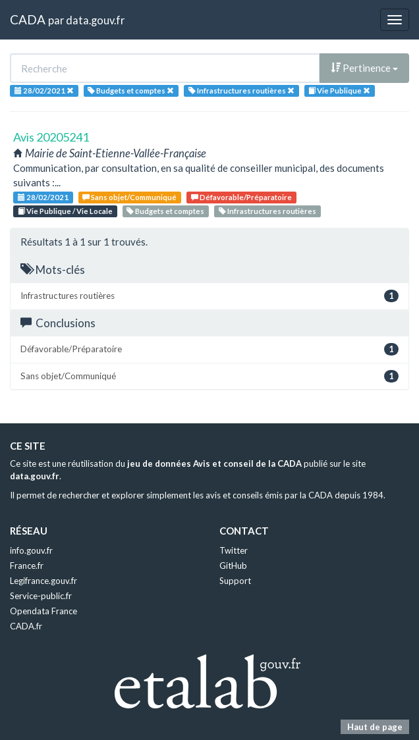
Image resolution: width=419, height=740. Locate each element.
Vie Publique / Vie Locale (65, 211)
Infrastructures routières (267, 211)
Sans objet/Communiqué (129, 197)
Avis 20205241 (51, 137)
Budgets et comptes (165, 211)
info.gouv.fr (31, 550)
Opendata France (43, 611)
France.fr (26, 565)
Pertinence (364, 68)
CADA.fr (26, 626)
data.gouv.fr (95, 20)
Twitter (233, 550)
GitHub (233, 565)
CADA (27, 19)
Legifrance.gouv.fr (43, 580)
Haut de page (375, 727)
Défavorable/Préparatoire (241, 197)
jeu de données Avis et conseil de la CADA (214, 463)
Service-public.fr (41, 596)
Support (235, 580)
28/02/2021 (43, 197)
